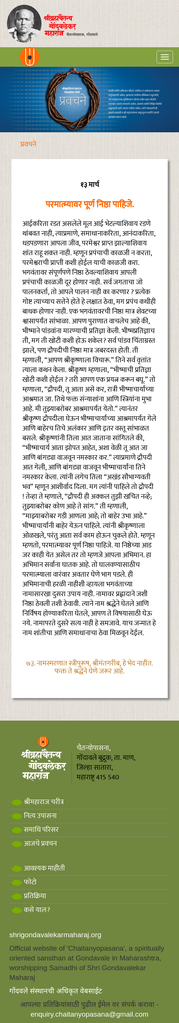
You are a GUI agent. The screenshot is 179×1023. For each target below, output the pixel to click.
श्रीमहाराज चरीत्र (36, 802)
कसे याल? (29, 910)
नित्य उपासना (33, 816)
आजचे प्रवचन (33, 844)
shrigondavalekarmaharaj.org (55, 935)
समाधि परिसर (34, 830)
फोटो (23, 882)
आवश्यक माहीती (37, 868)
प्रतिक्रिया (27, 896)
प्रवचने (28, 144)
